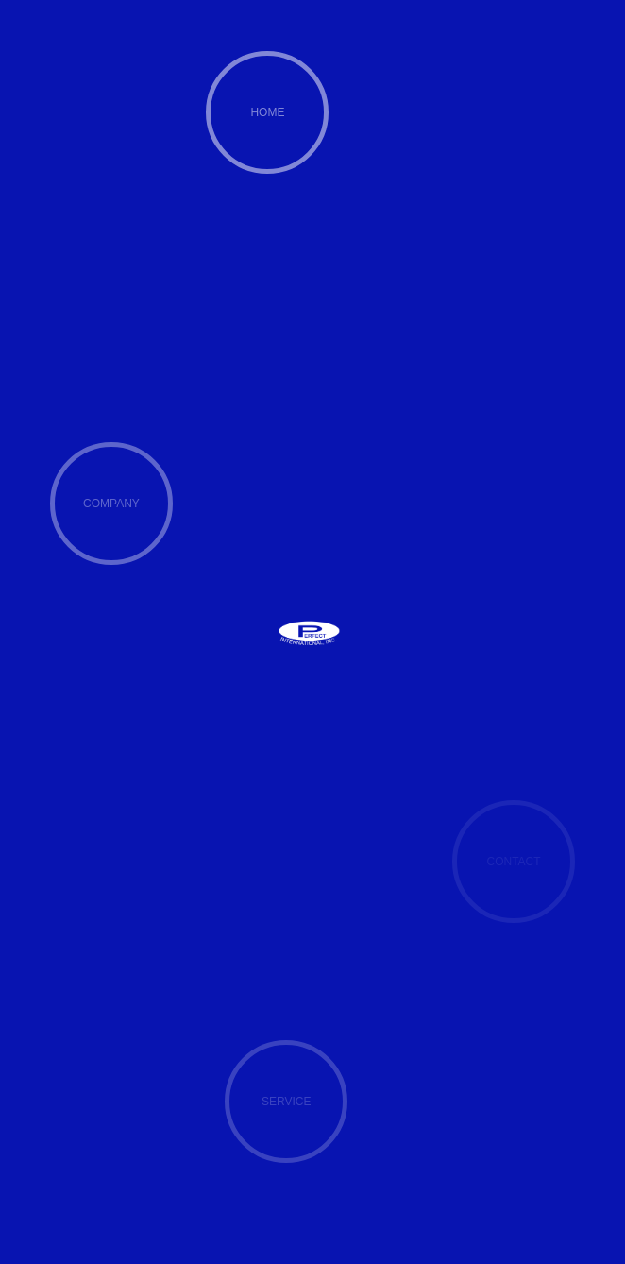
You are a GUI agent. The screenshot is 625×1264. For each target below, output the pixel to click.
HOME (267, 112)
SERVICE (286, 1101)
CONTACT (513, 861)
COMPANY (111, 503)
